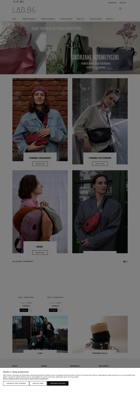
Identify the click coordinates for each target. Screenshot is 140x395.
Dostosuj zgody (38, 383)
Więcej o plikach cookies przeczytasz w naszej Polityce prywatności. (26, 379)
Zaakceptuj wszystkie (57, 383)
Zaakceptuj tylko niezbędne (16, 383)
